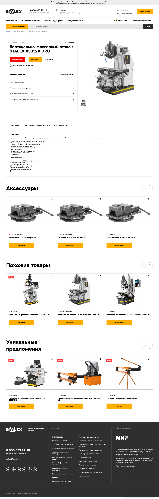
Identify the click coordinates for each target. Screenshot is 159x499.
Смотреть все (83, 478)
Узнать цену (37, 59)
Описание (14, 125)
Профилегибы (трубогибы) (61, 483)
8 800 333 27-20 (38, 10)
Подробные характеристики (36, 125)
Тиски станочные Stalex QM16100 (24, 238)
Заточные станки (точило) (88, 463)
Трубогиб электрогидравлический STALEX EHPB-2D (78, 400)
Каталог (56, 429)
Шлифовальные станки (87, 470)
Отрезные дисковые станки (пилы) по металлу (92, 447)
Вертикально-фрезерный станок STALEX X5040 (77, 316)
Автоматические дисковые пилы (90, 451)
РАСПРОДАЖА (57, 438)
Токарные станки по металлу (62, 446)
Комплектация (60, 125)
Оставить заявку (18, 59)
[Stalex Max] (35, 472)
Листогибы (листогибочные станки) (61, 465)
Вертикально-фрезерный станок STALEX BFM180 (126, 316)
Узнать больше (100, 3)
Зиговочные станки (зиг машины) (90, 442)
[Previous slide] (143, 188)
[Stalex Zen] (13, 472)
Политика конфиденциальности (127, 467)
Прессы (54, 479)
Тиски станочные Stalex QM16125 (73, 238)
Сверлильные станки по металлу (60, 454)
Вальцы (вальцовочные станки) (63, 476)
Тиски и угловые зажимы (87, 466)
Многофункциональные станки (89, 455)
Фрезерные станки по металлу (63, 450)
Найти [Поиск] (148, 26)
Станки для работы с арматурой (90, 474)
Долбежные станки (85, 459)
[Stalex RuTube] (19, 472)
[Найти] (32, 26)
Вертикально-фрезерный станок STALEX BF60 (28, 316)
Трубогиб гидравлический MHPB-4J (124, 399)
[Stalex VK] (8, 472)
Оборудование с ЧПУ (59, 442)
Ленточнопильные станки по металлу (62, 460)
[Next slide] (150, 188)
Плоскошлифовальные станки (89, 438)
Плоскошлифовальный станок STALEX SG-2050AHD (29, 400)
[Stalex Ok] (29, 472)
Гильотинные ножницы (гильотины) (59, 471)
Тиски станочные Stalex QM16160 (122, 238)
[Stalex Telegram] (24, 472)
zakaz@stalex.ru (148, 20)
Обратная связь (144, 12)
